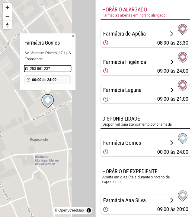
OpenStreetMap (71, 210)
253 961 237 (40, 69)
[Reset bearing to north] (7, 24)
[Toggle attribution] (88, 210)
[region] (47, 108)
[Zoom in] (7, 7)
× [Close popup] (73, 36)
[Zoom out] (7, 16)
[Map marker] (47, 101)
